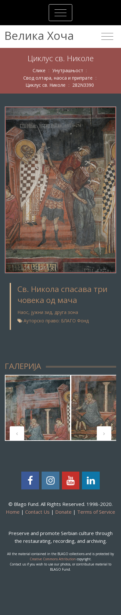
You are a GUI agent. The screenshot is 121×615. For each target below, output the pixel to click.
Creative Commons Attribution (53, 559)
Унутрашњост (67, 70)
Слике (39, 70)
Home (13, 512)
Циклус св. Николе (45, 85)
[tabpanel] (38, 408)
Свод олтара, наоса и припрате (58, 78)
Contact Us (37, 512)
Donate (63, 512)
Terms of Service (96, 512)
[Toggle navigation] (60, 12)
